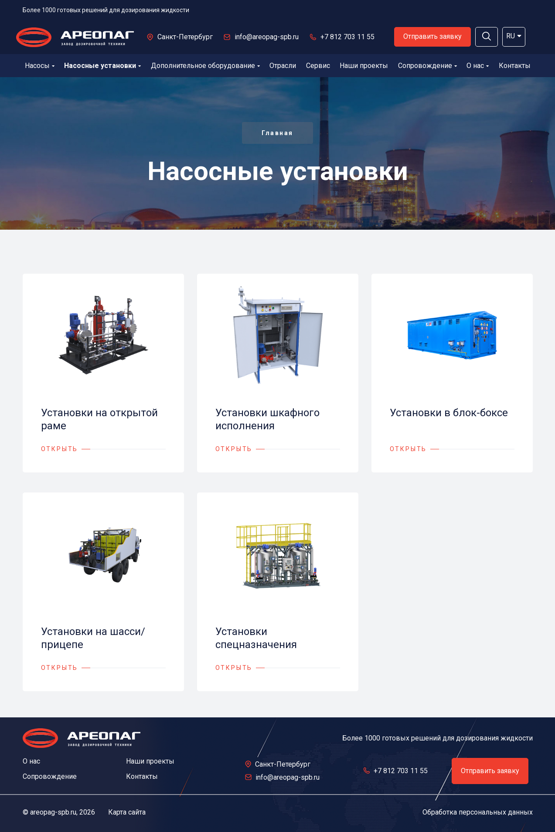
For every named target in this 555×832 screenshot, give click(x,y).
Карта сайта (127, 812)
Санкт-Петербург (185, 37)
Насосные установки (102, 65)
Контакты (515, 65)
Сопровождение (427, 65)
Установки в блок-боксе (449, 413)
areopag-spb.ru (53, 812)
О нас (477, 65)
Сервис (318, 65)
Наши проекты (364, 65)
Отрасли (282, 65)
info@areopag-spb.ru (267, 37)
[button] (486, 37)
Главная (277, 132)
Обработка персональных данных (477, 812)
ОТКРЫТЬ (59, 448)
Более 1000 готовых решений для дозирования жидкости (106, 10)
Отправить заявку (432, 36)
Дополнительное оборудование (205, 65)
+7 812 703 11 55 (347, 37)
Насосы (39, 65)
